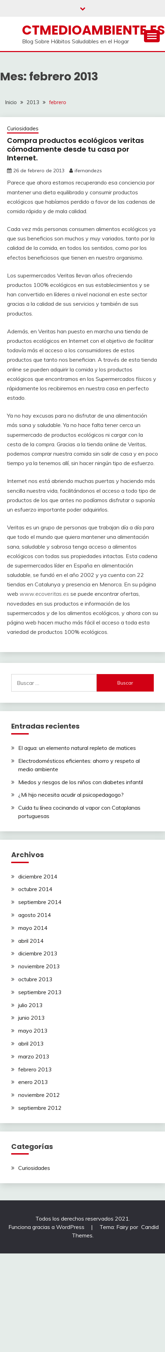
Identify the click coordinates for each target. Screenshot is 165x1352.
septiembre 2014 (40, 901)
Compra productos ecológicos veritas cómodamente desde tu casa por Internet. (75, 149)
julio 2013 (30, 1005)
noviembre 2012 (39, 1094)
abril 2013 (31, 1043)
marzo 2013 (33, 1056)
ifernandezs (88, 170)
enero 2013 (33, 1081)
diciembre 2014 (37, 876)
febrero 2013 (35, 1069)
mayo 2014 (33, 927)
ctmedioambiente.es (93, 30)
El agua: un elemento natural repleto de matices (77, 747)
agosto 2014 (34, 914)
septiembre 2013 (40, 992)
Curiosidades (23, 128)
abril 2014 (31, 940)
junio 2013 (31, 1017)
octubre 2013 (35, 979)
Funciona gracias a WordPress (47, 1226)
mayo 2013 (33, 1030)
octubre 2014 (35, 888)
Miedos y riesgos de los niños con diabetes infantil (80, 782)
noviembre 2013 (39, 966)
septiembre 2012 (40, 1107)
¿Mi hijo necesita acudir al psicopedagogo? (71, 794)
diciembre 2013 (37, 953)
